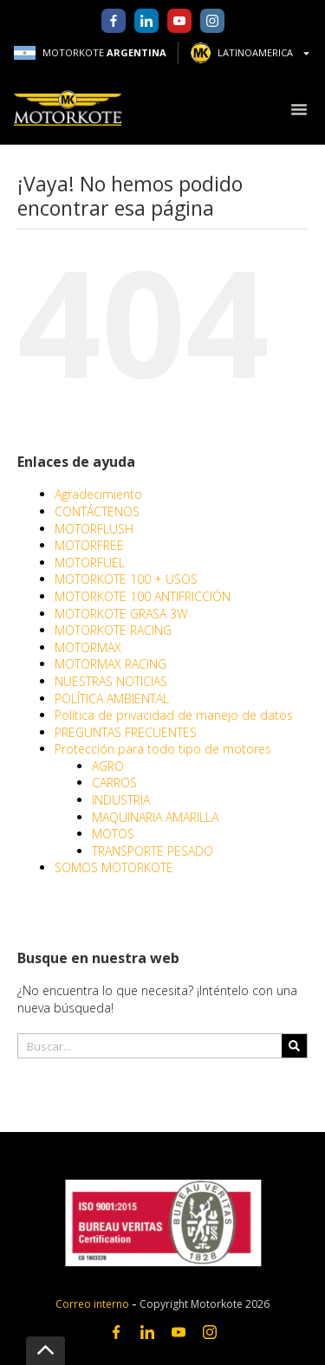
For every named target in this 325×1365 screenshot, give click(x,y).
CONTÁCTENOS (97, 511)
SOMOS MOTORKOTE (114, 867)
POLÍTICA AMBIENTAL (112, 698)
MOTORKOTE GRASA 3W (121, 613)
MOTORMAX (88, 647)
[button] (298, 108)
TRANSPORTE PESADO (152, 851)
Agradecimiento (98, 494)
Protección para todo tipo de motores (163, 749)
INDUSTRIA (121, 800)
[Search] (294, 1046)
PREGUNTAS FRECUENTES (126, 732)
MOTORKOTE (90, 52)
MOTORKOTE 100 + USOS (126, 579)
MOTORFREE (89, 545)
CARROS (114, 782)
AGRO (108, 766)
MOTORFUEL (90, 562)
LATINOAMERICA (251, 53)
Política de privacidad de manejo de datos (174, 715)
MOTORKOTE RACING (113, 630)
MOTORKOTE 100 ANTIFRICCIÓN (143, 596)
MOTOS (113, 833)
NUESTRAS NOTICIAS (111, 681)
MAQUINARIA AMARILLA (155, 817)
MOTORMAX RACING (110, 664)
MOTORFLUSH (94, 529)
